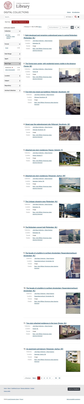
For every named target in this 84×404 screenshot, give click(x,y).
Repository (8, 85)
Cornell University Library (13, 399)
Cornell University (8, 5)
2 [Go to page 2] (41, 378)
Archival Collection (10, 90)
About (9, 388)
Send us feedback (74, 389)
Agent (6, 58)
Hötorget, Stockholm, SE (40, 97)
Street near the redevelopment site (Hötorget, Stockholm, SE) (47, 124)
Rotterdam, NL (36, 43)
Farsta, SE (35, 71)
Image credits (7, 391)
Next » (40, 26)
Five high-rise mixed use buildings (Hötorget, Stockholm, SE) (47, 92)
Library (22, 5)
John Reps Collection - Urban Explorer (10, 36)
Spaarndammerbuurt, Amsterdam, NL (44, 261)
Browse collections (25, 388)
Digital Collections (16, 12)
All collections (75, 12)
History (69, 12)
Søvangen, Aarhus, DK (38, 181)
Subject (7, 80)
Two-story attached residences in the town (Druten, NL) (46, 323)
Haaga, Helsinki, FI (37, 155)
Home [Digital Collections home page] (5, 388)
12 (65, 27)
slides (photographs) (10, 69)
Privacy (21, 399)
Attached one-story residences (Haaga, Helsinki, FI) (44, 150)
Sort (53, 27)
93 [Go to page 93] (56, 378)
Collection (8, 31)
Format (7, 44)
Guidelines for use (15, 388)
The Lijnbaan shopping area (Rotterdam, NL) (41, 202)
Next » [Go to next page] (34, 378)
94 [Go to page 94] (59, 378)
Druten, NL (35, 328)
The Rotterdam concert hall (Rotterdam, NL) (41, 227)
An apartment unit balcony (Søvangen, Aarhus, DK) (44, 349)
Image (6, 48)
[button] (20, 22)
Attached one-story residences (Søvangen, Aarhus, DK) (45, 176)
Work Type (8, 63)
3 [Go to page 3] (44, 378)
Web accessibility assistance (73, 399)
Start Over (7, 22)
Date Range (8, 54)
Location (7, 76)
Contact (32, 388)
